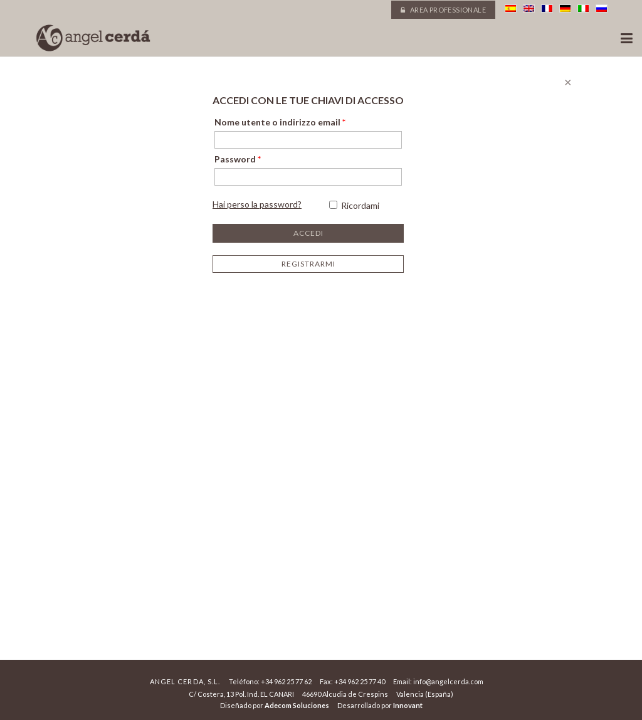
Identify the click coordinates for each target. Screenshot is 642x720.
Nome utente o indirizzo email (279, 122)
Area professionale (443, 10)
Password (237, 159)
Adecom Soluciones (297, 705)
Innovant (408, 705)
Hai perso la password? (257, 204)
